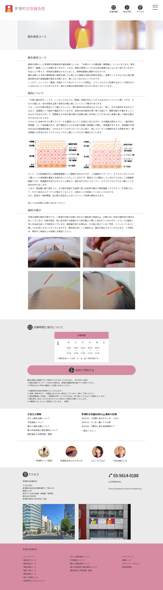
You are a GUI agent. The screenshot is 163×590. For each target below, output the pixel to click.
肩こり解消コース (31, 577)
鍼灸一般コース (30, 570)
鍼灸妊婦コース (30, 566)
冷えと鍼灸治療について (38, 417)
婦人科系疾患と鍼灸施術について (42, 429)
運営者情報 (127, 566)
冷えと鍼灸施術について (80, 556)
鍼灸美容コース (30, 573)
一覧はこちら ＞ (89, 430)
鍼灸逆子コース (30, 560)
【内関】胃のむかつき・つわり (100, 417)
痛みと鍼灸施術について (80, 563)
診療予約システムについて (34, 580)
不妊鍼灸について (35, 421)
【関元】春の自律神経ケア (98, 425)
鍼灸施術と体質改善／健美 (39, 433)
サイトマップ (128, 556)
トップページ (29, 556)
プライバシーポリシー (131, 563)
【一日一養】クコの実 (96, 421)
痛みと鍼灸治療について (38, 425)
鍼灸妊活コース (30, 563)
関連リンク (127, 560)
